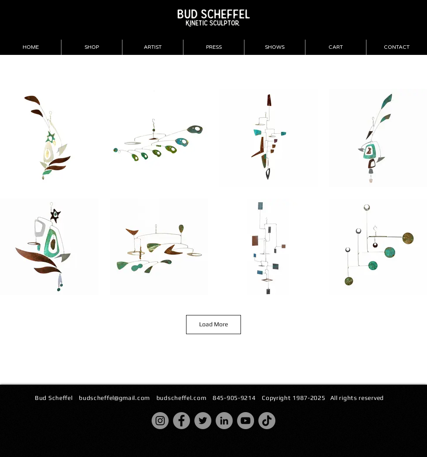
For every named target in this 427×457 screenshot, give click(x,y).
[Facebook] (181, 420)
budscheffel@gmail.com (114, 397)
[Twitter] (202, 420)
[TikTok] (266, 420)
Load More (213, 324)
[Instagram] (160, 420)
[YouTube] (245, 420)
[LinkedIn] (224, 420)
